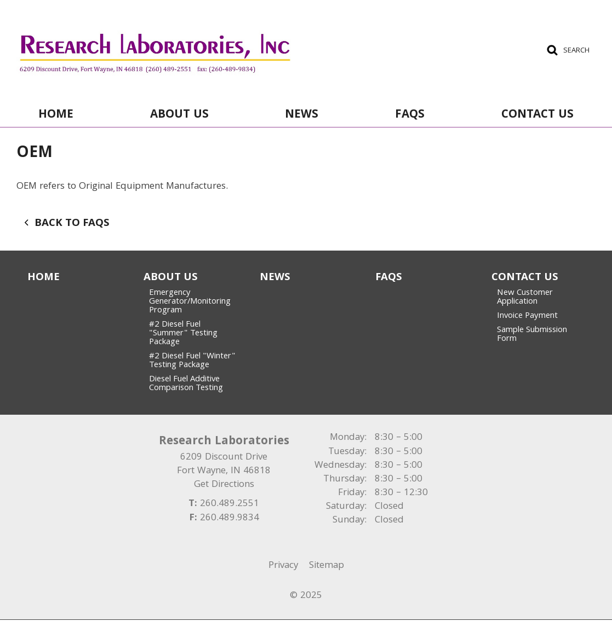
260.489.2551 (229, 504)
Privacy (283, 566)
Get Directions (224, 485)
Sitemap (326, 566)
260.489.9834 (229, 518)
